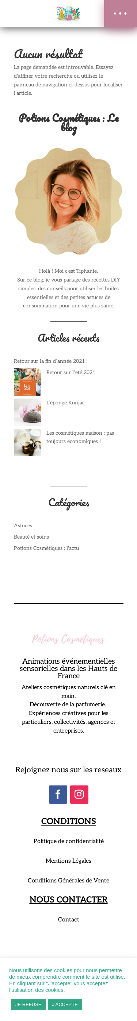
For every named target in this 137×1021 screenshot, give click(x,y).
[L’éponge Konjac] (27, 414)
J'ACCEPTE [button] (65, 1004)
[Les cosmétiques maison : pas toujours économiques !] (27, 444)
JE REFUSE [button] (28, 1004)
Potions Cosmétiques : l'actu (46, 548)
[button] (120, 13)
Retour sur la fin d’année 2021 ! (51, 361)
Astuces (23, 526)
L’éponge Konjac (65, 403)
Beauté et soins (31, 537)
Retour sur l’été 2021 (70, 372)
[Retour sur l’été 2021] (27, 383)
